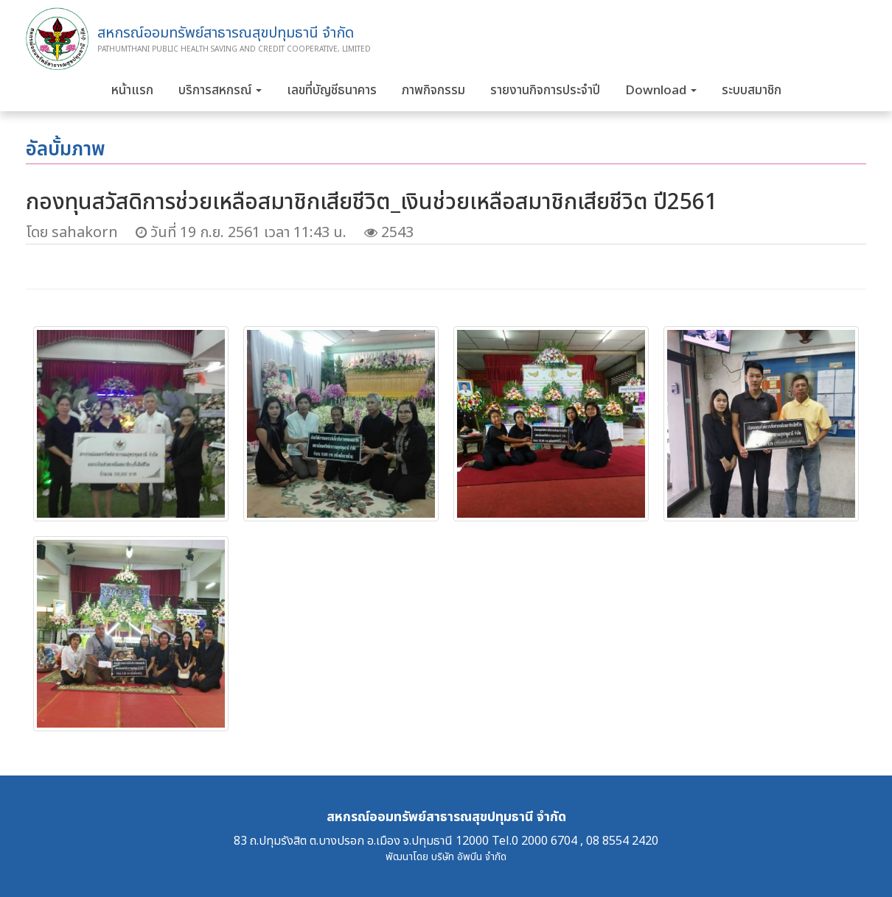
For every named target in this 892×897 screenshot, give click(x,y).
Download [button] (661, 90)
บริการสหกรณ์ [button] (220, 90)
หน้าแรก (132, 90)
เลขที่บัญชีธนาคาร (332, 90)
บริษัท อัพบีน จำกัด (468, 857)
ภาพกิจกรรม (433, 90)
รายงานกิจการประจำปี (545, 90)
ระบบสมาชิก (751, 90)
